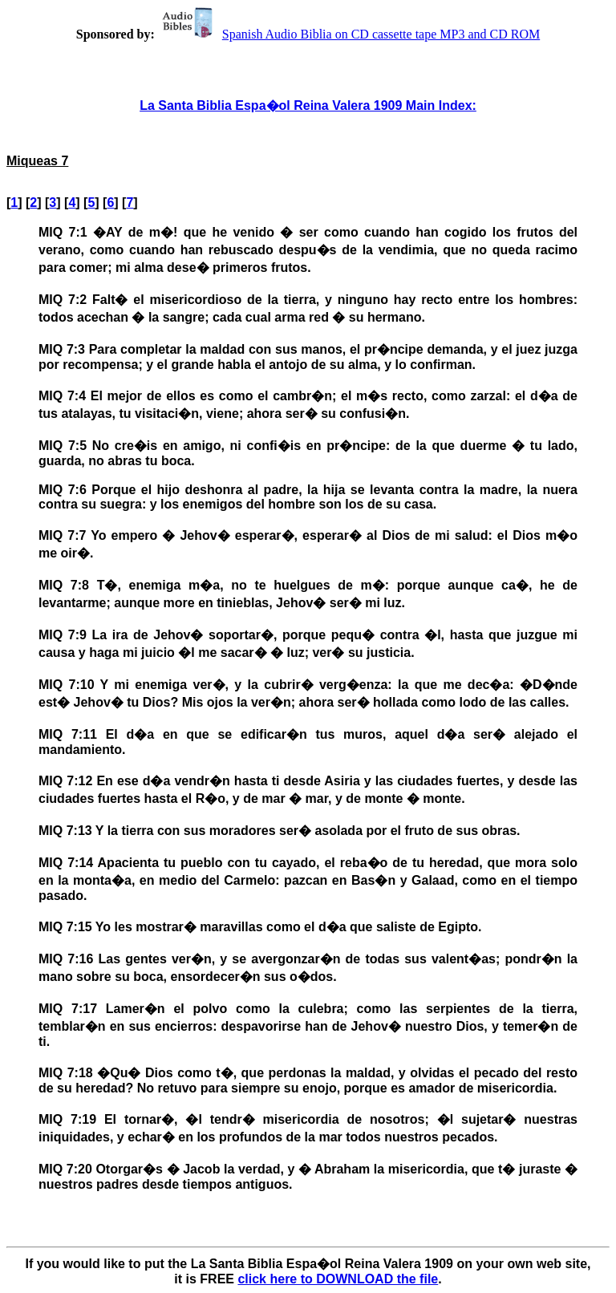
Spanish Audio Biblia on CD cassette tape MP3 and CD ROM (349, 34)
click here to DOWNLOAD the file (337, 1279)
